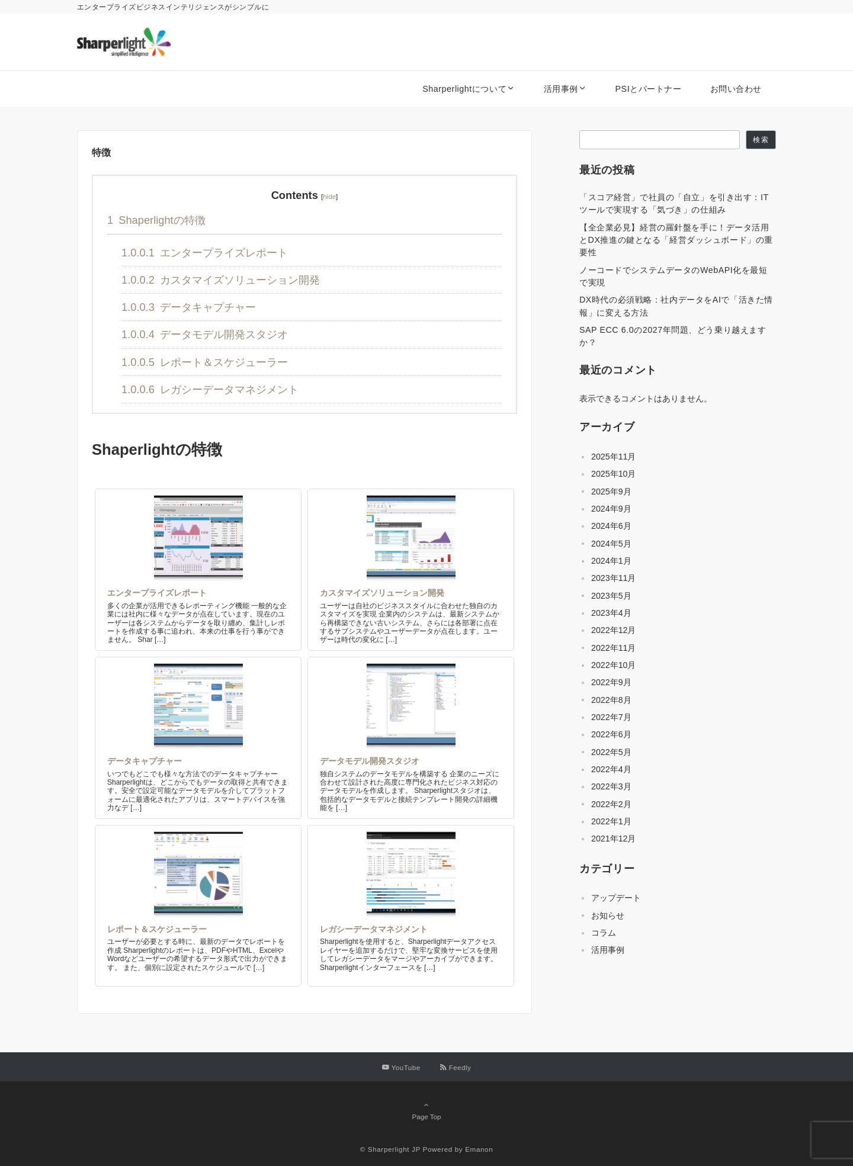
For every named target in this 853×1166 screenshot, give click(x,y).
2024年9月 (611, 508)
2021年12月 (613, 838)
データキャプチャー (188, 307)
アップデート (616, 897)
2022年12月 (613, 630)
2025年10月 (613, 473)
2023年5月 (611, 595)
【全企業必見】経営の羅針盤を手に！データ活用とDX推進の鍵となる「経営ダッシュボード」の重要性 (676, 240)
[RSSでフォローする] (456, 1067)
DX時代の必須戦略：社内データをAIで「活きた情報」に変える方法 (676, 306)
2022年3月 (611, 786)
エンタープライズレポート (204, 252)
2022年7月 (611, 717)
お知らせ (607, 915)
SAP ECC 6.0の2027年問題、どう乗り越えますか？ (672, 336)
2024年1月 (611, 561)
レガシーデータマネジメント (210, 389)
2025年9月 (611, 491)
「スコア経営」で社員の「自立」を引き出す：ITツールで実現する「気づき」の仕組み (674, 203)
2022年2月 (611, 804)
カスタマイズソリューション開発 (220, 280)
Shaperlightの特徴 (156, 220)
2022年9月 (611, 682)
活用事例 (607, 950)
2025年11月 (613, 456)
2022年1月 (611, 821)
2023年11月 (613, 578)
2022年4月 (611, 769)
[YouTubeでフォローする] (401, 1067)
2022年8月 (611, 700)
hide (329, 196)
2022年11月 (613, 648)
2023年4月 (611, 613)
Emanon (479, 1149)
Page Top (426, 1110)
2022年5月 (611, 752)
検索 (760, 139)
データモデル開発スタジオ (204, 334)
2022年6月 (611, 734)
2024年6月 (611, 526)
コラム (603, 932)
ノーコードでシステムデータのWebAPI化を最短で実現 (673, 276)
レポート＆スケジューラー (204, 362)
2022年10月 (613, 665)
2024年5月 (611, 543)
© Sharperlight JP (390, 1149)
